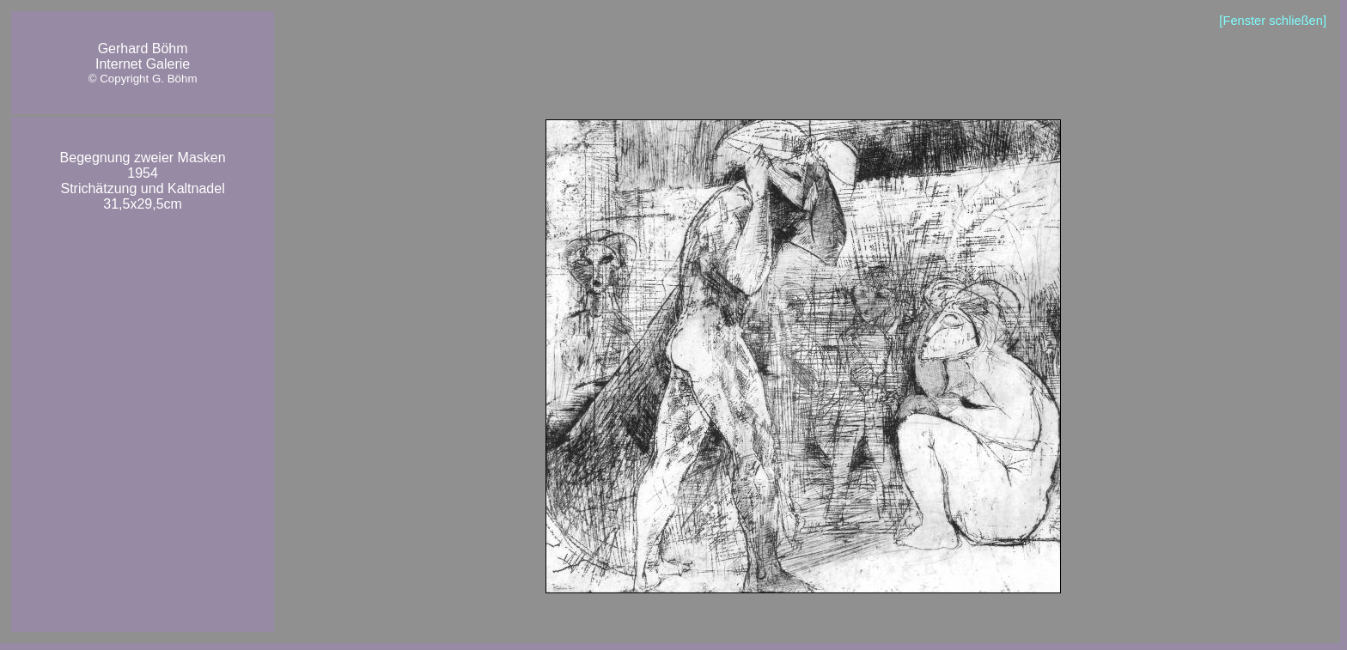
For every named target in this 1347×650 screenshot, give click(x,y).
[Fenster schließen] (1272, 20)
